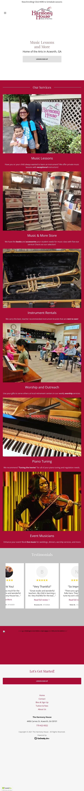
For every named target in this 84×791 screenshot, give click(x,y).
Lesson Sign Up (42, 59)
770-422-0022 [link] (42, 721)
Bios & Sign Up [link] (42, 697)
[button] (9, 13)
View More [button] (7, 599)
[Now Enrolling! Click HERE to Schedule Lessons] (42, 1)
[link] (42, 13)
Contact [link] (42, 694)
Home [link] (42, 690)
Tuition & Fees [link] (42, 701)
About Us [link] (42, 704)
